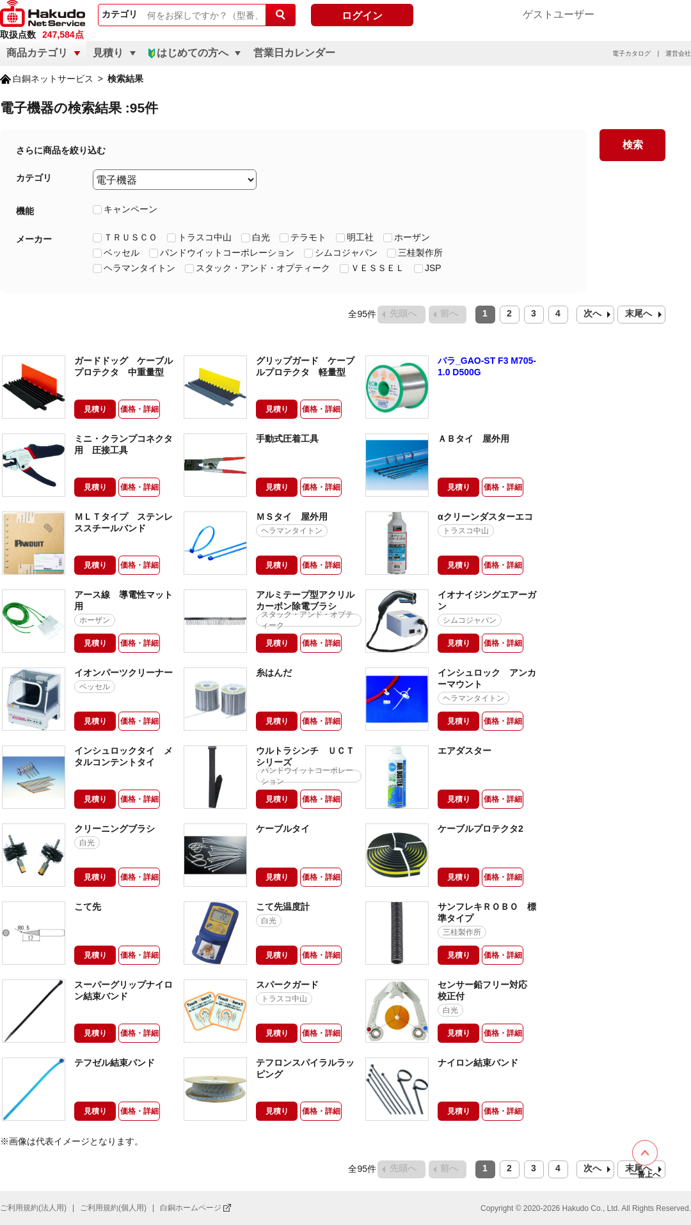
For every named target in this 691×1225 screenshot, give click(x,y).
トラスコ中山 (205, 236)
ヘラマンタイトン (139, 267)
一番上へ (645, 1174)
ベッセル (121, 251)
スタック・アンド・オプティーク (263, 267)
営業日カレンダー (294, 52)
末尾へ (638, 313)
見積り (95, 409)
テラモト (308, 236)
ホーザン (412, 236)
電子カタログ (631, 53)
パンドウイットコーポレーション (227, 251)
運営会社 (678, 53)
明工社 (360, 236)
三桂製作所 (420, 251)
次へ (592, 313)
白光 (261, 236)
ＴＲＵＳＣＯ (130, 236)
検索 (633, 144)
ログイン (362, 15)
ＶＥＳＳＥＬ (377, 267)
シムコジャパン (346, 251)
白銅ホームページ (190, 1207)
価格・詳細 (139, 409)
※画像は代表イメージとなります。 (71, 1141)
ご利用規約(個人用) (113, 1207)
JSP (433, 267)
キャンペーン (130, 208)
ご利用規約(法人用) (33, 1207)
